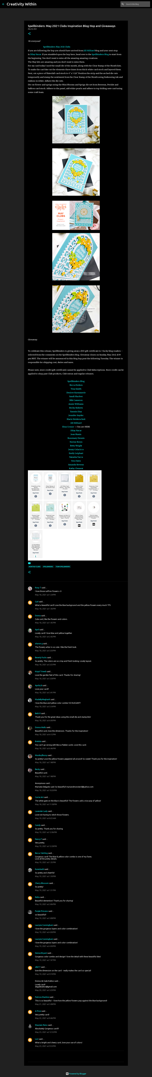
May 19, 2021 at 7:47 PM (45, 960)
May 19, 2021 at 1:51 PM (45, 890)
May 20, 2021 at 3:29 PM (45, 990)
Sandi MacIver (76, 396)
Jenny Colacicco (76, 449)
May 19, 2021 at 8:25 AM (45, 818)
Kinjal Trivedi (40, 671)
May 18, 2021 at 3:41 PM (45, 692)
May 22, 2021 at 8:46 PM (45, 1018)
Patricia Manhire (42, 997)
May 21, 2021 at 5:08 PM (45, 1004)
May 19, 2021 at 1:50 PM (45, 876)
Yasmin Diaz (76, 411)
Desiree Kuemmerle (76, 392)
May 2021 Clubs (63, 47)
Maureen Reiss (41, 1025)
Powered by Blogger (76, 1074)
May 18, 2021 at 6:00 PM (45, 720)
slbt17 (37, 967)
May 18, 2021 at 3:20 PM (45, 651)
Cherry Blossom (42, 883)
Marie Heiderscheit (76, 419)
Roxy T (38, 588)
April (37, 629)
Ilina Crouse (68, 427)
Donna (38, 616)
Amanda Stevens (76, 464)
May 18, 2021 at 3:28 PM (45, 679)
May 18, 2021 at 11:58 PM (46, 804)
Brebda (38, 741)
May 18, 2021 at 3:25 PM (45, 665)
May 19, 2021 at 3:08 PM (45, 918)
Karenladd (39, 869)
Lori (36, 1039)
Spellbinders (49, 47)
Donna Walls (40, 727)
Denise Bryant (41, 953)
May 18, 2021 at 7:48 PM (45, 762)
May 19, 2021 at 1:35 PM (45, 862)
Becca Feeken (76, 385)
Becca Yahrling (41, 853)
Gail (36, 602)
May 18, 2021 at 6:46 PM (45, 748)
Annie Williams (76, 404)
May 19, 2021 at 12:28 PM (46, 846)
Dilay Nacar (35, 54)
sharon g (39, 643)
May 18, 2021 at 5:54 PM (45, 706)
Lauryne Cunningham (44, 925)
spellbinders (48, 566)
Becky (37, 769)
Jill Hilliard (89, 50)
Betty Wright (76, 445)
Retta (37, 897)
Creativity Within (21, 4)
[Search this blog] (137, 4)
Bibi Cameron (76, 400)
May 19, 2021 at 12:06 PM (46, 832)
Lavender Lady (41, 811)
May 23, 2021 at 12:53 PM (46, 1032)
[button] (29, 33)
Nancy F (38, 839)
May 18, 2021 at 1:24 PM (45, 595)
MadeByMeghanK (42, 699)
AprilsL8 (38, 685)
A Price (38, 1011)
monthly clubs (34, 566)
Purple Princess (41, 911)
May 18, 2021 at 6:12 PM (45, 734)
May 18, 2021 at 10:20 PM (46, 790)
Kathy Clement (76, 468)
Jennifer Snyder (76, 415)
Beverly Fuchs (41, 657)
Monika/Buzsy (41, 755)
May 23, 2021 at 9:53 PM (45, 1046)
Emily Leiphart (76, 453)
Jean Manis (76, 434)
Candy (37, 825)
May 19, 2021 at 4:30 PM (45, 932)
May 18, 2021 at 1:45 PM (45, 623)
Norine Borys (76, 442)
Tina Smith (76, 389)
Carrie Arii (39, 797)
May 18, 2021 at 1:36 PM (45, 609)
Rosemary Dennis (76, 438)
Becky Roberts (76, 408)
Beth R (38, 713)
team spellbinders (63, 566)
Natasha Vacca (76, 457)
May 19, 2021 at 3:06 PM (45, 904)
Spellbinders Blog (100, 54)
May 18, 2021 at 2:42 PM (45, 637)
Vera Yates (76, 461)
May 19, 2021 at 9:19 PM (45, 974)
